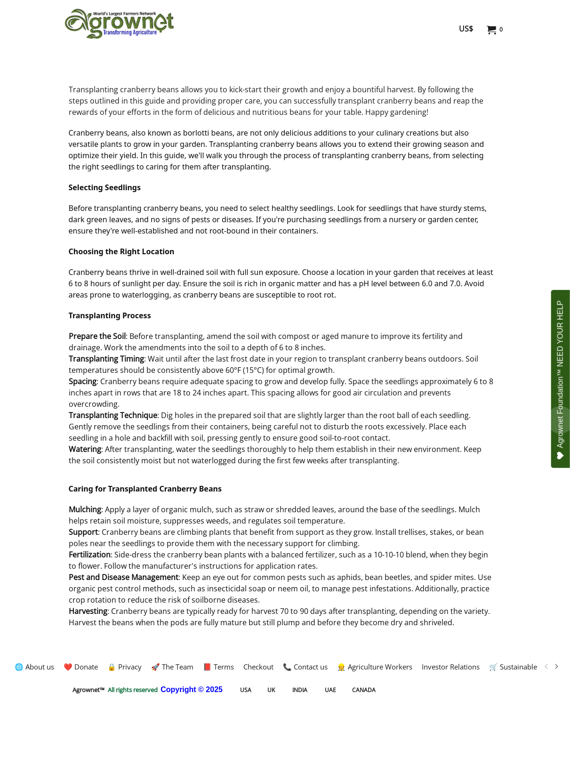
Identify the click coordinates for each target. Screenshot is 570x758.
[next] (556, 666)
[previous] (547, 666)
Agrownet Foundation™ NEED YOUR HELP (560, 380)
